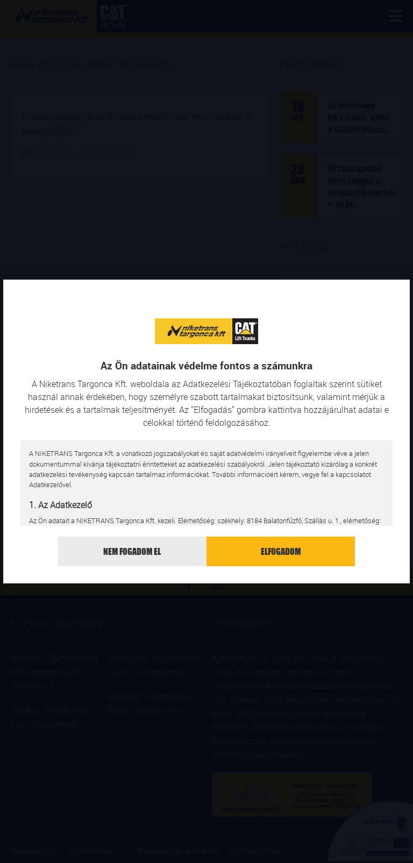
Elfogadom (281, 551)
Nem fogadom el (132, 551)
